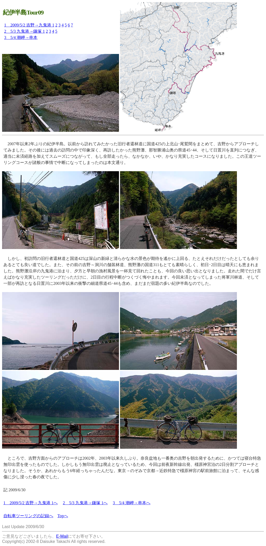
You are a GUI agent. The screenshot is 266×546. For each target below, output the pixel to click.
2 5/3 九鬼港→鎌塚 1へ (85, 503)
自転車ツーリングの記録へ (28, 516)
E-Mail (62, 536)
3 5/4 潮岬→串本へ (131, 503)
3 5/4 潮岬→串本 (20, 37)
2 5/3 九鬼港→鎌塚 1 (24, 31)
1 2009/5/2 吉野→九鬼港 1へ (30, 503)
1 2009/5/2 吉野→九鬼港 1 (29, 25)
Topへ (62, 516)
